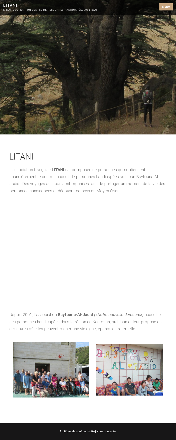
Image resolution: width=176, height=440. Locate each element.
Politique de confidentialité (77, 431)
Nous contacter (106, 431)
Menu (166, 6)
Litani (10, 5)
